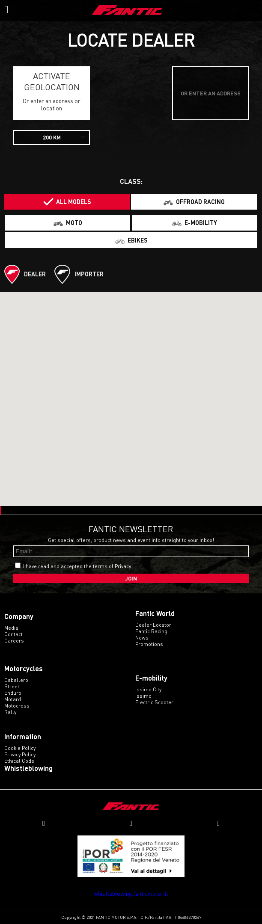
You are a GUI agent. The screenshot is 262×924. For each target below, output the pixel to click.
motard (12, 699)
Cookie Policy (20, 748)
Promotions (149, 644)
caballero (16, 680)
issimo (143, 696)
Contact (13, 634)
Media (11, 628)
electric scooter (154, 702)
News (142, 637)
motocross (17, 705)
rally (10, 712)
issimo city (148, 689)
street (11, 686)
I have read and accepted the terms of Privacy (77, 566)
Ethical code (19, 761)
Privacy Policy (20, 754)
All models (73, 201)
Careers (14, 640)
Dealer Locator (153, 625)
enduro (12, 693)
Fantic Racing (151, 631)
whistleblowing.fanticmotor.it (131, 893)
